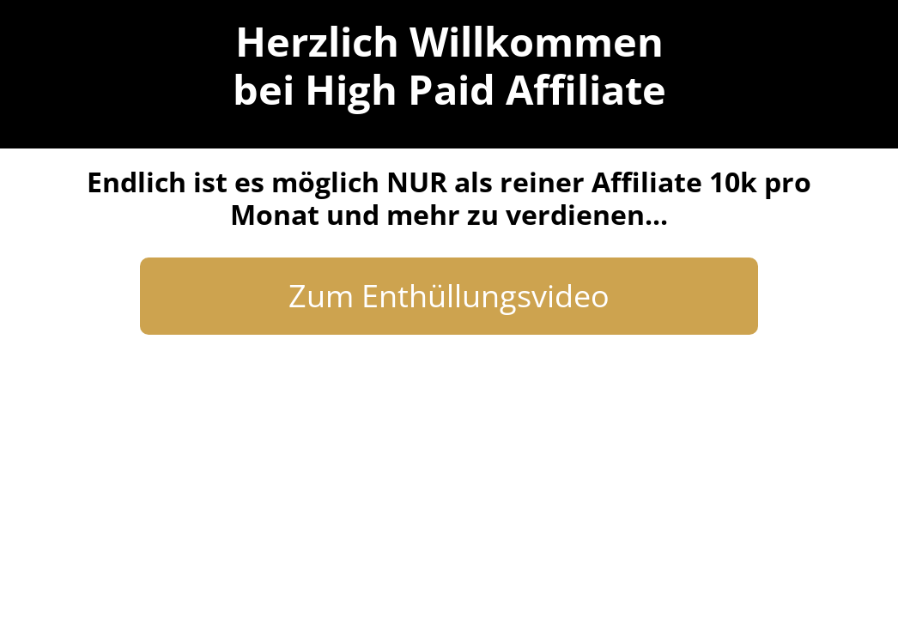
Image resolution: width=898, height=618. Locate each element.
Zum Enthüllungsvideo (449, 296)
